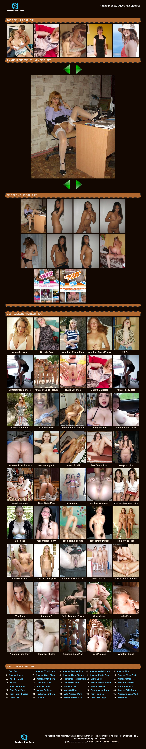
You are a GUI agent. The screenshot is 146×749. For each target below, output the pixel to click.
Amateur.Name (98, 686)
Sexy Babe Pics (17, 690)
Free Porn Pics (44, 683)
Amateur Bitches (126, 679)
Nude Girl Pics (70, 690)
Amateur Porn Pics (73, 698)
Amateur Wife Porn (46, 679)
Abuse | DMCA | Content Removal (103, 742)
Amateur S (123, 698)
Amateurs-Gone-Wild (128, 694)
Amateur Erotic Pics (99, 675)
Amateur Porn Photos (101, 683)
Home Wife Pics (125, 686)
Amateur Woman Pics (73, 671)
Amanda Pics (122, 671)
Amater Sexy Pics (126, 683)
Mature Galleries (44, 690)
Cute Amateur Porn (73, 694)
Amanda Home (16, 675)
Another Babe (16, 679)
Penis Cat (14, 698)
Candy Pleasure (71, 683)
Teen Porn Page (98, 698)
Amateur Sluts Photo (45, 675)
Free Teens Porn (17, 686)
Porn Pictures (43, 686)
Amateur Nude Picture (73, 675)
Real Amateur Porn (46, 694)
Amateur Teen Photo (127, 675)
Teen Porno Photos (19, 694)
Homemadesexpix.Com (75, 679)
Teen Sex (13, 671)
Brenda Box (96, 679)
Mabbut (40, 698)
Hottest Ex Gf (70, 686)
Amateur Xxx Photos (45, 671)
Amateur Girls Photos (100, 671)
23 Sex (13, 683)
